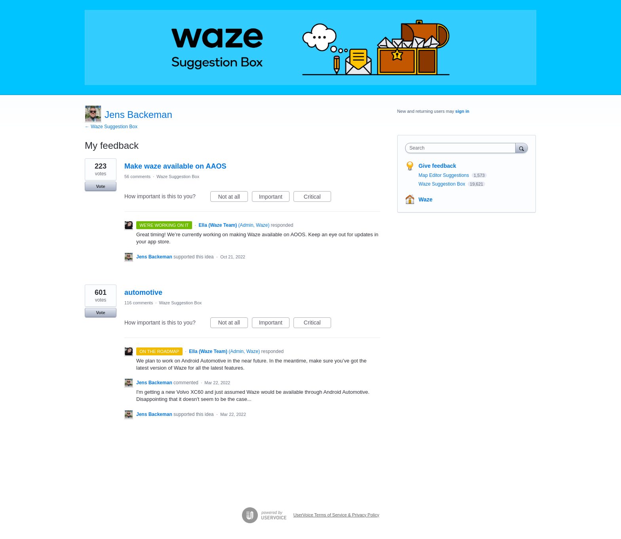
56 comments (137, 176)
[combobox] (462, 148)
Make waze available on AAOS (175, 166)
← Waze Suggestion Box (111, 126)
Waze (425, 199)
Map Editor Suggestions (445, 175)
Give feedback (437, 166)
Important (274, 198)
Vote (100, 186)
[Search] (521, 148)
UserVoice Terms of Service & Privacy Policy (336, 514)
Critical (317, 198)
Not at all (233, 198)
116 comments (138, 302)
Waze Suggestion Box (177, 176)
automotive (143, 292)
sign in (462, 111)
